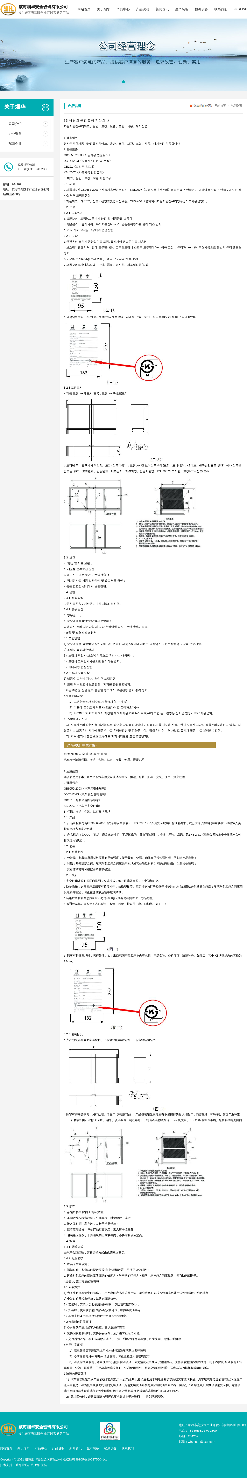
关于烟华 (103, 9)
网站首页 (84, 9)
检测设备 (201, 9)
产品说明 (142, 9)
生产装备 (181, 9)
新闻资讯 (162, 9)
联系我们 (220, 9)
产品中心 (123, 9)
